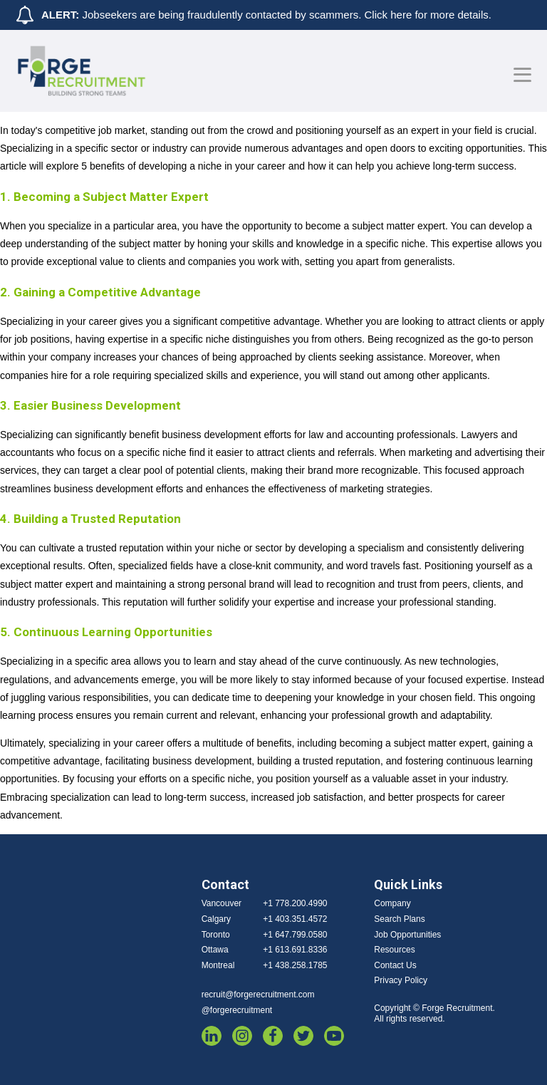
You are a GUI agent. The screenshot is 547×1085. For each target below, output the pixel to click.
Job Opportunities (407, 935)
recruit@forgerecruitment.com (258, 995)
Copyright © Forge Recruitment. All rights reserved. (434, 1013)
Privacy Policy (400, 980)
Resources (394, 950)
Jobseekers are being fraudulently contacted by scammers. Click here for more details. (266, 15)
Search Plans (399, 919)
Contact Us (395, 965)
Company (392, 903)
